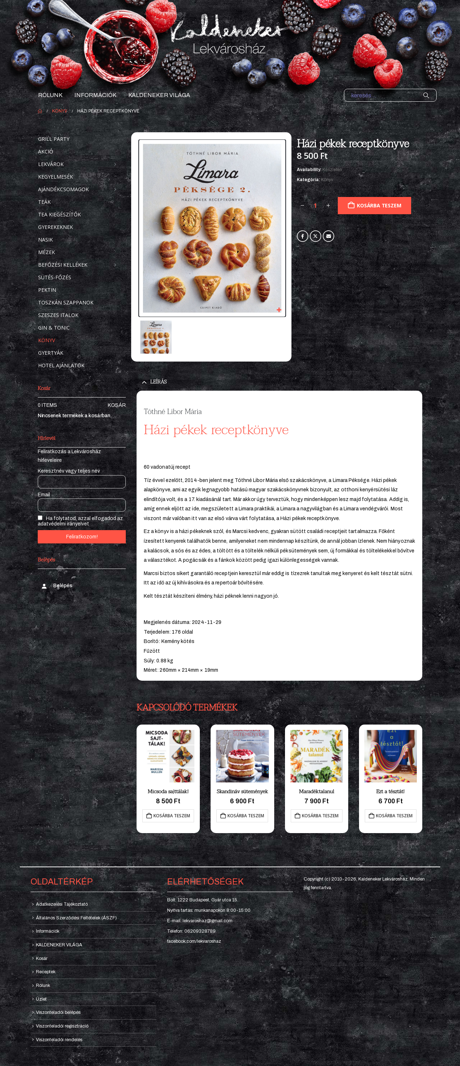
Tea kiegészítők (59, 214)
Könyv (327, 179)
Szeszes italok (58, 315)
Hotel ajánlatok (61, 365)
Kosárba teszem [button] (171, 816)
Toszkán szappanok (65, 302)
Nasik (45, 239)
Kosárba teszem (379, 205)
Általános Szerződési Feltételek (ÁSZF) (76, 917)
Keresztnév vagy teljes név (69, 471)
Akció (45, 151)
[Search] (426, 95)
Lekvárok (51, 164)
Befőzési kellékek (62, 264)
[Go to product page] (168, 756)
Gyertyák (50, 352)
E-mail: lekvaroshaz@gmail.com (200, 920)
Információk (95, 95)
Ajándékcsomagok (63, 189)
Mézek (46, 252)
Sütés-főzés (54, 277)
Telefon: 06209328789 (191, 931)
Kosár (117, 405)
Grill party (53, 138)
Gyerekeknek (55, 227)
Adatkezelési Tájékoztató (62, 904)
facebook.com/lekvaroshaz (194, 941)
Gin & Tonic (54, 327)
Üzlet (41, 999)
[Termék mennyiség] (315, 205)
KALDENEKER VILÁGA (159, 95)
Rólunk (50, 95)
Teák (44, 201)
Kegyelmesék (55, 176)
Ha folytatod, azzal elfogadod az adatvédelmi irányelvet (80, 521)
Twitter (315, 236)
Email (328, 236)
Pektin (47, 289)
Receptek (45, 971)
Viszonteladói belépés (58, 1012)
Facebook (302, 236)
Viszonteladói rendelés (59, 1039)
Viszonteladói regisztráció (62, 1026)
